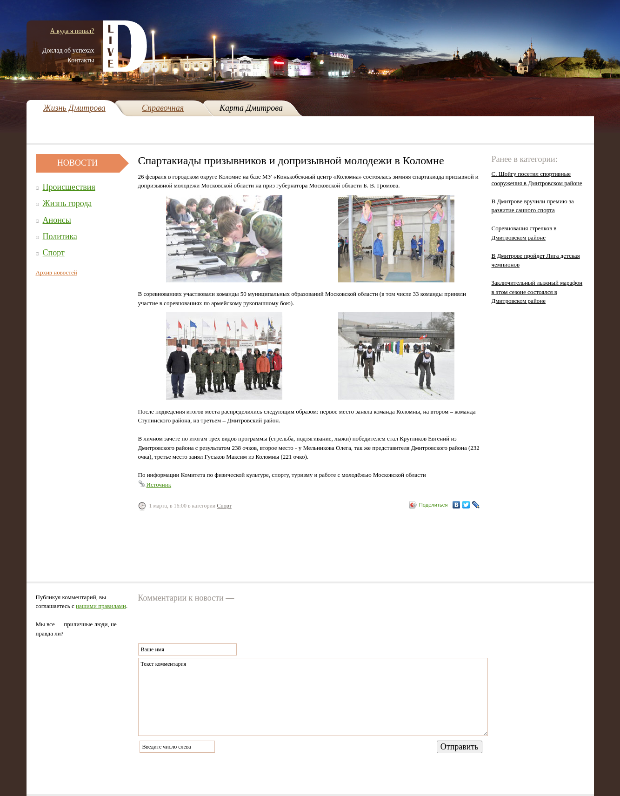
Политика (60, 236)
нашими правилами (101, 605)
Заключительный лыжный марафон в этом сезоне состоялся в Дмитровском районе (537, 291)
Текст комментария (313, 697)
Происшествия (69, 187)
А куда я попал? (72, 30)
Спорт (54, 252)
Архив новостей (56, 272)
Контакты (80, 60)
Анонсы (57, 220)
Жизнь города (67, 203)
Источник (159, 484)
